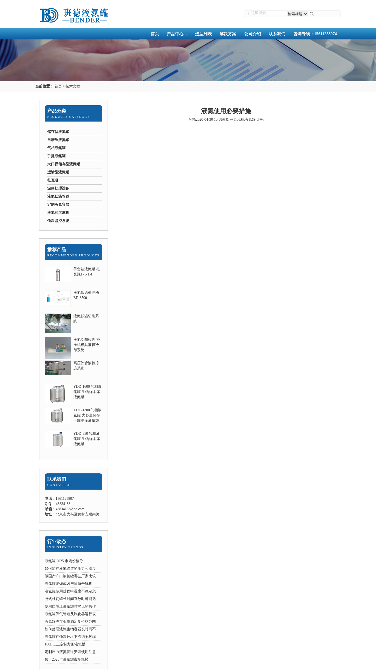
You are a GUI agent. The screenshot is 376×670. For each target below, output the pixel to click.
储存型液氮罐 (58, 132)
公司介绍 (252, 34)
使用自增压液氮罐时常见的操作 (70, 606)
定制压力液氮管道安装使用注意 (70, 652)
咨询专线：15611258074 (315, 34)
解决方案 (228, 34)
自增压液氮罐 (58, 140)
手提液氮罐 (56, 156)
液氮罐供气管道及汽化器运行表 (70, 614)
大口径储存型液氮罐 (63, 164)
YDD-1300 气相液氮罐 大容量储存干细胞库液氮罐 (87, 415)
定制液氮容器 (58, 205)
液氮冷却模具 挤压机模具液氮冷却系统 (86, 345)
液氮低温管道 (58, 196)
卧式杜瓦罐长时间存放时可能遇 (70, 599)
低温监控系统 (58, 221)
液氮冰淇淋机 (58, 213)
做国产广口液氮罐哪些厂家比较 (70, 576)
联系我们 (277, 34)
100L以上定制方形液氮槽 (65, 644)
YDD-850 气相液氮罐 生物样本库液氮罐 (86, 439)
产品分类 (56, 111)
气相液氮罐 (56, 148)
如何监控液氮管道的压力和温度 (70, 569)
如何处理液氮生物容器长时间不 (70, 629)
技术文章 (73, 86)
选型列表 (203, 34)
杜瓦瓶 (52, 180)
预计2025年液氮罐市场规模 (67, 659)
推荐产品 (56, 249)
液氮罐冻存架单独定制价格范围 (70, 622)
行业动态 (56, 541)
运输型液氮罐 (58, 172)
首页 (155, 34)
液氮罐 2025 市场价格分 (64, 561)
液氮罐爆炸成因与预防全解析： (70, 584)
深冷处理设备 (58, 188)
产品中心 (177, 34)
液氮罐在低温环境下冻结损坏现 (70, 637)
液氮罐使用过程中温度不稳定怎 (70, 591)
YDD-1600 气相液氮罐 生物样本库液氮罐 (87, 392)
